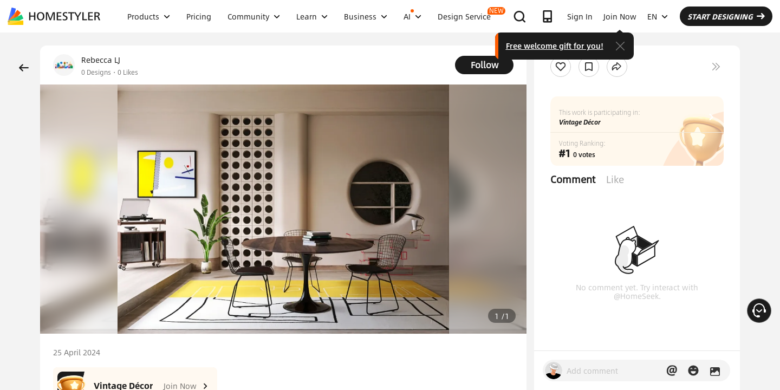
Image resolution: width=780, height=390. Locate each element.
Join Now (619, 16)
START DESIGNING (726, 16)
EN (657, 16)
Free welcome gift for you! (554, 45)
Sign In (580, 16)
